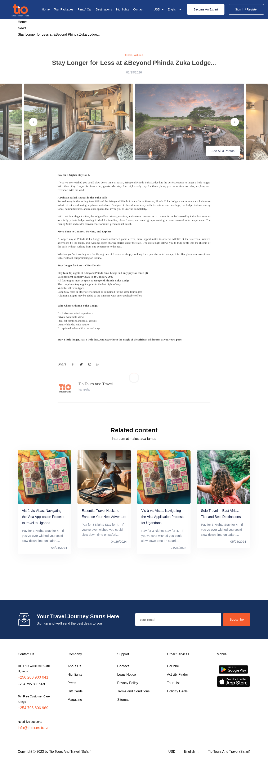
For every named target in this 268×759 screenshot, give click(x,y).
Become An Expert (206, 9)
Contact (138, 9)
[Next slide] (235, 128)
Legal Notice (126, 674)
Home (46, 9)
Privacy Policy (127, 683)
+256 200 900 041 (33, 677)
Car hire (173, 666)
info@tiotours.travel (34, 728)
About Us (74, 666)
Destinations (104, 9)
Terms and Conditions (133, 691)
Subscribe (237, 619)
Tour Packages (63, 9)
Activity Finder (177, 674)
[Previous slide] (33, 128)
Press (72, 683)
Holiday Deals (177, 691)
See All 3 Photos (222, 157)
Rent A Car (84, 9)
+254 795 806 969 (33, 708)
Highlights (122, 9)
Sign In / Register (246, 9)
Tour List (173, 683)
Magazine (75, 699)
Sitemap (123, 699)
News (22, 28)
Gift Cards (75, 691)
